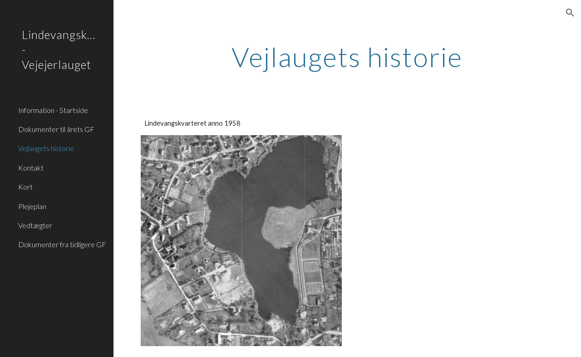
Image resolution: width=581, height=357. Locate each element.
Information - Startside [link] (53, 110)
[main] (347, 56)
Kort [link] (25, 186)
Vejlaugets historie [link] (46, 148)
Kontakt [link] (31, 167)
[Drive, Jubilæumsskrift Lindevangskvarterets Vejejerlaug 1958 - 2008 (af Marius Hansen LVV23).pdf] (453, 186)
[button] (570, 13)
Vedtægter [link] (35, 225)
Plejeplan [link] (32, 206)
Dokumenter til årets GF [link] (56, 129)
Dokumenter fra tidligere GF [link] (62, 244)
